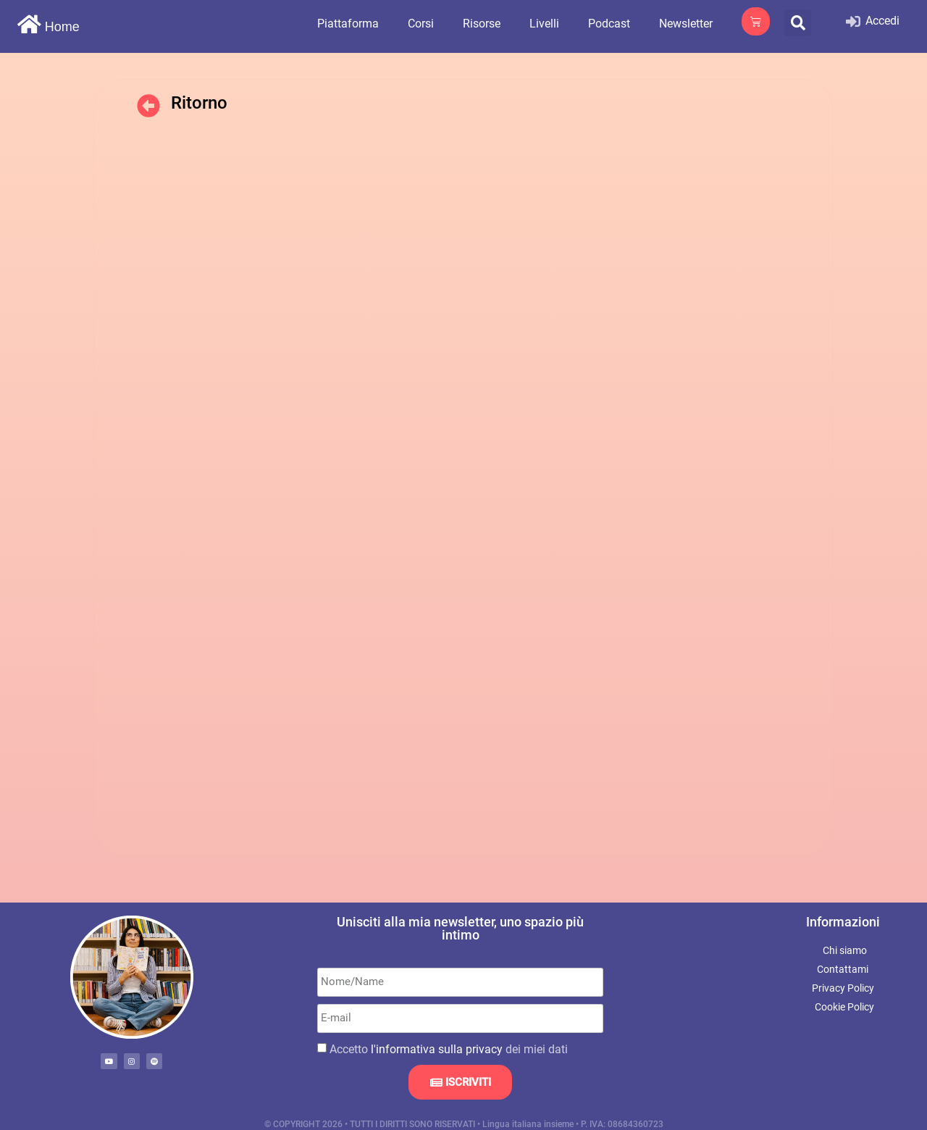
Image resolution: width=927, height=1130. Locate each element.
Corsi (421, 23)
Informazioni (843, 921)
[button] (797, 22)
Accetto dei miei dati (449, 1048)
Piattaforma (348, 23)
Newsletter (686, 23)
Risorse (481, 23)
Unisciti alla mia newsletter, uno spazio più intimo (460, 928)
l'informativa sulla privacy (437, 1048)
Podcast (609, 23)
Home (62, 27)
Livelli (544, 23)
